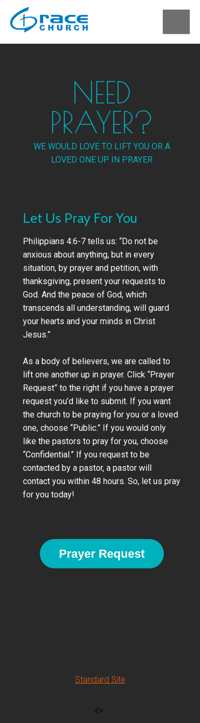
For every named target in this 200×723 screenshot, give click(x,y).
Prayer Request (102, 553)
